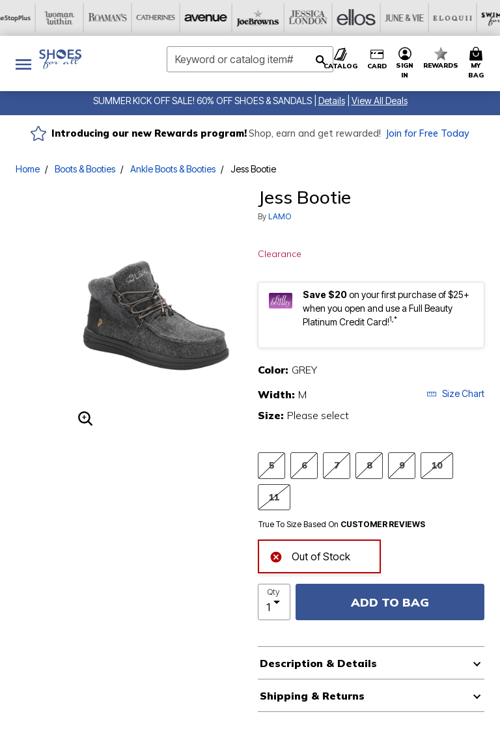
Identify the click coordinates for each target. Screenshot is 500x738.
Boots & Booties (85, 168)
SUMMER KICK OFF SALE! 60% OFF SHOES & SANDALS (202, 100)
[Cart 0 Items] (478, 63)
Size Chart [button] (455, 393)
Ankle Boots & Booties (172, 168)
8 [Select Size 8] (369, 465)
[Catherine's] (33, 18)
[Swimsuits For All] (370, 18)
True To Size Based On (341, 524)
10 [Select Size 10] (437, 465)
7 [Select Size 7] (336, 465)
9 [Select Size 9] (401, 465)
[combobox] (250, 59)
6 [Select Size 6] (304, 465)
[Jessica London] (178, 18)
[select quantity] (274, 602)
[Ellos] (226, 18)
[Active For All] (419, 18)
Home (28, 168)
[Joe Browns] (129, 18)
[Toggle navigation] (23, 63)
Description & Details (318, 663)
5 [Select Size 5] (271, 465)
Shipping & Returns (312, 695)
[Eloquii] (322, 18)
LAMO (279, 216)
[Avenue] (81, 18)
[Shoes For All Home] (60, 59)
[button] (331, 100)
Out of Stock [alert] (310, 555)
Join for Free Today (427, 133)
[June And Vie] (274, 18)
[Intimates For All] (467, 18)
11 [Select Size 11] (274, 497)
